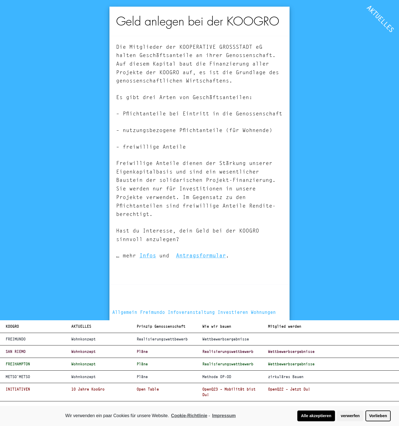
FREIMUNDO (15, 339)
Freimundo (152, 312)
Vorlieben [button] (378, 416)
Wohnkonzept (83, 339)
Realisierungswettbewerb (162, 339)
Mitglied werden (284, 326)
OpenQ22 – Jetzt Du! (289, 389)
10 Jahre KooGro (87, 389)
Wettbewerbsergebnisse (225, 339)
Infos (147, 255)
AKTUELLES (380, 19)
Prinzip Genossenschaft (161, 326)
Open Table (148, 389)
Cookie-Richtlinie (189, 415)
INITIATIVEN (18, 389)
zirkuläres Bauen (285, 377)
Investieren (233, 312)
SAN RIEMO (15, 351)
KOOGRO (12, 326)
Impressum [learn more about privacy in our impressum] (224, 415)
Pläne (142, 351)
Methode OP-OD (216, 377)
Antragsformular (201, 255)
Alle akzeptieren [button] (316, 416)
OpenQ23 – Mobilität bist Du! (228, 392)
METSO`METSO (18, 377)
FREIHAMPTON (18, 364)
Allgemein (124, 312)
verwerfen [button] (350, 416)
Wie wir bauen (216, 326)
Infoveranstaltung (191, 312)
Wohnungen (263, 312)
